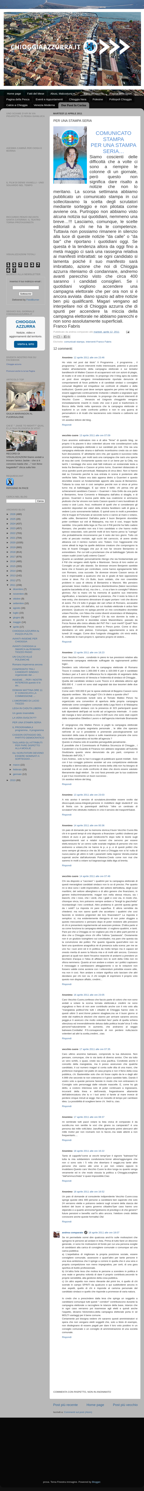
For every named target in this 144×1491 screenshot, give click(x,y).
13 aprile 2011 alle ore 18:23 (89, 652)
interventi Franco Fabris (98, 341)
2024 (13, 523)
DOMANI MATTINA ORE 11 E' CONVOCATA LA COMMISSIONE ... (27, 693)
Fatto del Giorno (93, 93)
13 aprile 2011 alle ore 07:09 (94, 435)
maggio (17, 622)
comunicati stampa (74, 341)
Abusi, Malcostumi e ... (64, 93)
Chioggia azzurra (13, 364)
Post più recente (65, 1405)
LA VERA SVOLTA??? (24, 717)
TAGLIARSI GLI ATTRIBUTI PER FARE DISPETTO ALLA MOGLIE (27, 745)
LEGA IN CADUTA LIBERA (27, 708)
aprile (16, 626)
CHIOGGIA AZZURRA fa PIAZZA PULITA (25, 632)
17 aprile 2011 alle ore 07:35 (94, 1049)
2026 (13, 514)
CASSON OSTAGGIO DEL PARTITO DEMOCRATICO (28, 736)
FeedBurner (32, 299)
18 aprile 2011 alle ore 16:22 (89, 1151)
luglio (16, 612)
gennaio (17, 774)
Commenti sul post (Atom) (78, 1412)
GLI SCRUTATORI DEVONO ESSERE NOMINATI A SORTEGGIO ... (28, 756)
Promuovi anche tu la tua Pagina (20, 371)
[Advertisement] (72, 1444)
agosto (17, 608)
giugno (17, 617)
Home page (14, 93)
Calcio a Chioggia (17, 105)
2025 (13, 519)
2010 (13, 780)
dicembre (18, 589)
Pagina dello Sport (121, 93)
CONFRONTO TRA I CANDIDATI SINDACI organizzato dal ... (25, 672)
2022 (13, 533)
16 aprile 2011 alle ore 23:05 (89, 994)
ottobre (17, 598)
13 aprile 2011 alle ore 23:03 (89, 794)
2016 (13, 561)
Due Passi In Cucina (73, 105)
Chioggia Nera (77, 99)
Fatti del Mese (35, 93)
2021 (13, 537)
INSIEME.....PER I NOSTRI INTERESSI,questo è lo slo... (27, 682)
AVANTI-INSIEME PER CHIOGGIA (24, 640)
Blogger (96, 1482)
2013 (13, 575)
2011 (13, 585)
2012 (13, 580)
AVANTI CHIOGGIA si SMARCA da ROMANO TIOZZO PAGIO (26, 649)
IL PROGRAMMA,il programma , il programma (28, 729)
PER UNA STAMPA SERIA (26, 722)
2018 (13, 552)
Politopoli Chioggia (120, 99)
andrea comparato (72, 1232)
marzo (16, 764)
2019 (13, 547)
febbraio (18, 769)
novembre (19, 593)
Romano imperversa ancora (27, 664)
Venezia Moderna (44, 105)
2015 (13, 566)
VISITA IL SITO (25, 344)
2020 (13, 542)
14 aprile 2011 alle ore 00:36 (89, 825)
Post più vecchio (125, 1405)
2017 (13, 556)
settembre (19, 603)
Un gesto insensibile (23, 713)
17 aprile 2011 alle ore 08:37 (89, 1117)
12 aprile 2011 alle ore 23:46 (89, 357)
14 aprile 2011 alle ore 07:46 (94, 876)
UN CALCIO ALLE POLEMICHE (22, 658)
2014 (13, 570)
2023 (13, 528)
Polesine (98, 99)
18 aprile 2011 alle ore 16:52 (89, 1191)
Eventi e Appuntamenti (49, 99)
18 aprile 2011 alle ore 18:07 (103, 1232)
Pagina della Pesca (17, 99)
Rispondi (67, 424)
